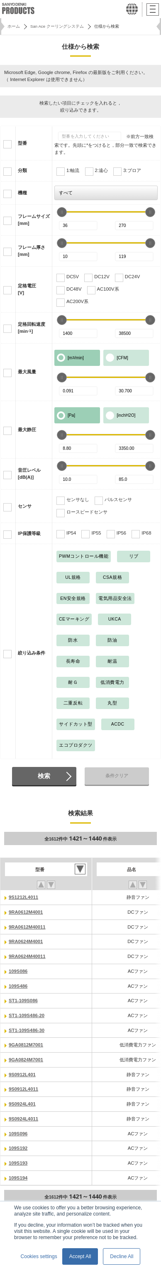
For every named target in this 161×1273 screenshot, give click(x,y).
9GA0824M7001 (26, 1059)
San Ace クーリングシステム (57, 26)
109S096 (18, 1133)
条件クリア (116, 775)
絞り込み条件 (31, 652)
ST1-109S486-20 (26, 1015)
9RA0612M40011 (27, 926)
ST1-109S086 (23, 1000)
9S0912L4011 (23, 1089)
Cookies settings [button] (39, 1256)
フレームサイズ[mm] (34, 220)
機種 (22, 192)
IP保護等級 (29, 533)
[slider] (62, 212)
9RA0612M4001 (26, 912)
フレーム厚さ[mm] (31, 251)
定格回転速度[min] (31, 328)
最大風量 (27, 371)
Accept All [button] (80, 1256)
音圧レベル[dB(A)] (29, 474)
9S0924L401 (22, 1103)
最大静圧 (27, 429)
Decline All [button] (121, 1256)
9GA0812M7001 (26, 1044)
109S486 (18, 986)
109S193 (18, 1163)
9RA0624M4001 (26, 941)
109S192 (18, 1148)
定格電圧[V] (27, 289)
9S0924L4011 (23, 1118)
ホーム (13, 26)
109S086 (18, 971)
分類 (22, 170)
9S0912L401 (22, 1074)
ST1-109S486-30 (26, 1030)
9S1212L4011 (23, 897)
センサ (25, 506)
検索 (44, 776)
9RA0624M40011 (27, 956)
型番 (22, 143)
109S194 (18, 1177)
